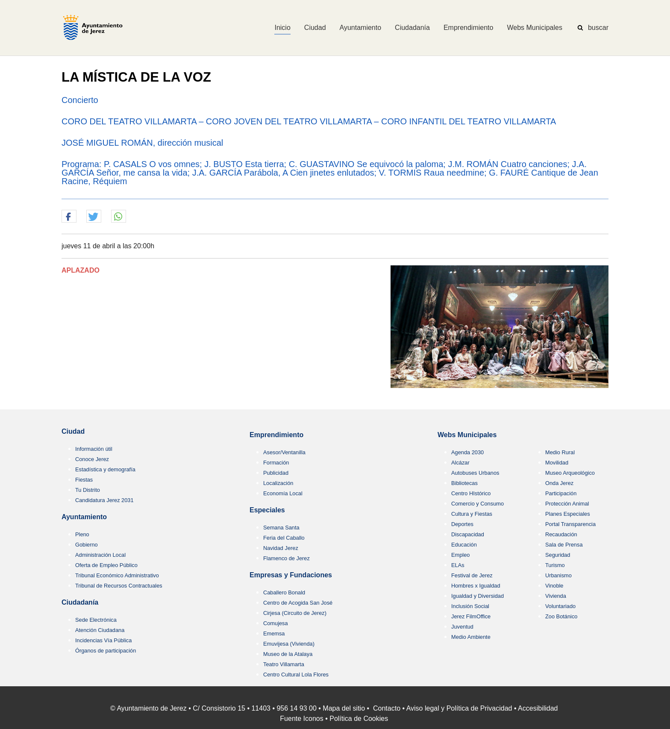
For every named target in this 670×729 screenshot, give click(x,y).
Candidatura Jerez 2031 (104, 500)
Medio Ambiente (471, 637)
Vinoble (554, 585)
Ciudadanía (80, 602)
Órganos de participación (105, 650)
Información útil (93, 449)
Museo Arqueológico (570, 473)
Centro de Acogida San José (297, 603)
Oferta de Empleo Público (106, 565)
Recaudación (561, 534)
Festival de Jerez (472, 575)
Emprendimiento (276, 434)
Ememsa (274, 633)
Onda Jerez (559, 483)
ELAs (457, 565)
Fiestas (84, 479)
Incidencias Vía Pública (103, 640)
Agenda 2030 (467, 452)
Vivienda (555, 596)
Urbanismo (558, 575)
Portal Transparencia (570, 524)
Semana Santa (281, 527)
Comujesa (275, 623)
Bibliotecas (464, 483)
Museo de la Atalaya (287, 654)
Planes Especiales (567, 514)
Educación (464, 544)
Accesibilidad (538, 708)
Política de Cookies (358, 718)
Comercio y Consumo (477, 503)
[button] (69, 216)
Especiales (267, 510)
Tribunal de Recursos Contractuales (118, 585)
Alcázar (460, 462)
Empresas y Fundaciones (291, 575)
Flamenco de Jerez (286, 558)
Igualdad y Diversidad (477, 596)
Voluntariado (560, 606)
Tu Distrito (87, 490)
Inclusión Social (470, 606)
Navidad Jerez (280, 548)
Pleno (82, 534)
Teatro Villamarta (283, 664)
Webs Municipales (467, 434)
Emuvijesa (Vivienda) (288, 644)
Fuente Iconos (301, 718)
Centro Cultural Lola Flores (296, 674)
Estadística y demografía (105, 469)
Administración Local (100, 555)
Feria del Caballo (284, 538)
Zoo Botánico (561, 616)
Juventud (462, 626)
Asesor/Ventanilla (284, 452)
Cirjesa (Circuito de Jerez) (294, 613)
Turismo (555, 565)
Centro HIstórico (471, 493)
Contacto (386, 708)
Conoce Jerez (92, 459)
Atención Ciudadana (99, 630)
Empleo (460, 555)
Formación (276, 462)
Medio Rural (560, 452)
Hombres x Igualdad (475, 585)
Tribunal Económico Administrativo (117, 575)
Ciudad (73, 431)
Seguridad (557, 555)
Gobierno (86, 544)
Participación (560, 493)
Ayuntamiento (84, 516)
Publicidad (275, 473)
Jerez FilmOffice (471, 616)
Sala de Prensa (564, 544)
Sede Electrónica (96, 620)
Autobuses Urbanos (475, 473)
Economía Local (283, 493)
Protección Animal (567, 503)
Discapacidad (467, 534)
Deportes (462, 524)
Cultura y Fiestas (471, 514)
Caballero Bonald (284, 592)
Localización (278, 483)
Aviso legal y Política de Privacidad (459, 708)
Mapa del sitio (344, 708)
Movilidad (556, 462)
